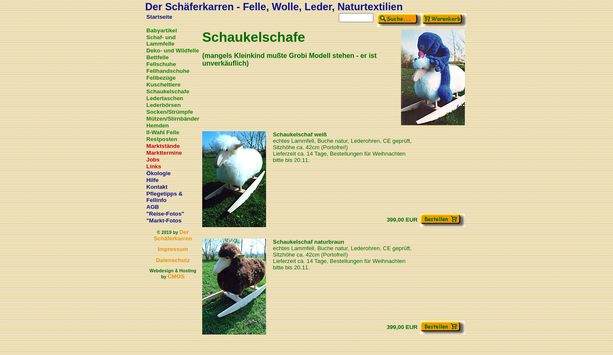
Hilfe (152, 180)
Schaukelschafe (167, 91)
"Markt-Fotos (164, 220)
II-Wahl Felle (162, 132)
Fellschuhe (161, 64)
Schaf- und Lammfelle (161, 40)
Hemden (157, 125)
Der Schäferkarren (173, 235)
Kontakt (157, 187)
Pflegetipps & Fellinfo (164, 196)
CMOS (176, 276)
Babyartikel (161, 30)
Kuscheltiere (163, 84)
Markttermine (164, 153)
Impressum (173, 249)
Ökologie (158, 173)
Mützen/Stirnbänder (172, 118)
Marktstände (163, 146)
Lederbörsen (163, 105)
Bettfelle (157, 57)
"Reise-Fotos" (165, 214)
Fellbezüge (161, 78)
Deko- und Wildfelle (172, 50)
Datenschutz (172, 260)
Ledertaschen (164, 98)
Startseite (159, 17)
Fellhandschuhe (167, 71)
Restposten (162, 139)
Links (153, 166)
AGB (152, 207)
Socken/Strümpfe (169, 112)
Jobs (153, 159)
